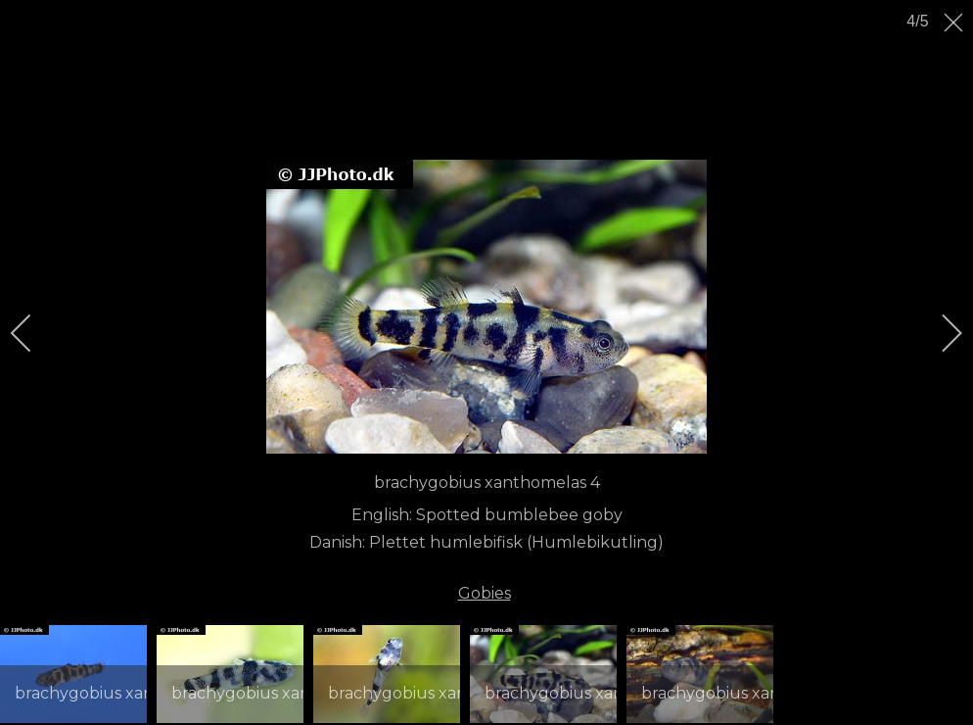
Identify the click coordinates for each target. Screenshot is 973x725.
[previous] (34, 333)
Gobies (484, 593)
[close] (955, 22)
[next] (938, 333)
